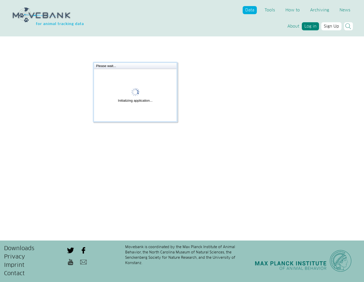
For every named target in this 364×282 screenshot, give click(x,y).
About (293, 26)
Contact (14, 273)
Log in (310, 26)
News (344, 10)
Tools (270, 10)
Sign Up (331, 26)
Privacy (14, 257)
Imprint (14, 265)
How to (292, 10)
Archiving (319, 10)
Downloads (19, 248)
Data (249, 10)
